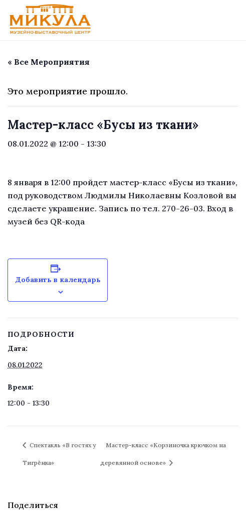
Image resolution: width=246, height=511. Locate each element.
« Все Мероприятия (49, 62)
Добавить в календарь (58, 279)
